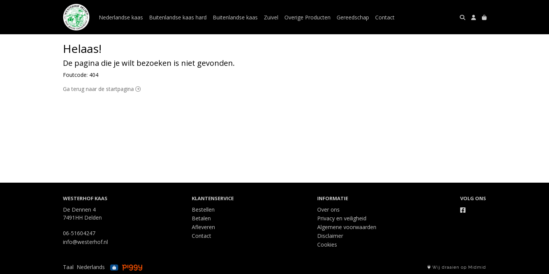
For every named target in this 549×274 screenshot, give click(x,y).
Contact (385, 17)
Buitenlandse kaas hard (178, 17)
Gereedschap (353, 17)
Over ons (328, 209)
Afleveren (203, 227)
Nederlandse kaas (121, 17)
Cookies (327, 244)
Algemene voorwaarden (346, 227)
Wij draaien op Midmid (456, 267)
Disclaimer (330, 235)
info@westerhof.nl (85, 241)
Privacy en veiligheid (341, 218)
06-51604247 (79, 233)
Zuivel (271, 17)
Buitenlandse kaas (235, 17)
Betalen (201, 218)
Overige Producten (307, 17)
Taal (68, 267)
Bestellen (203, 209)
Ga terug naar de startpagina (102, 88)
